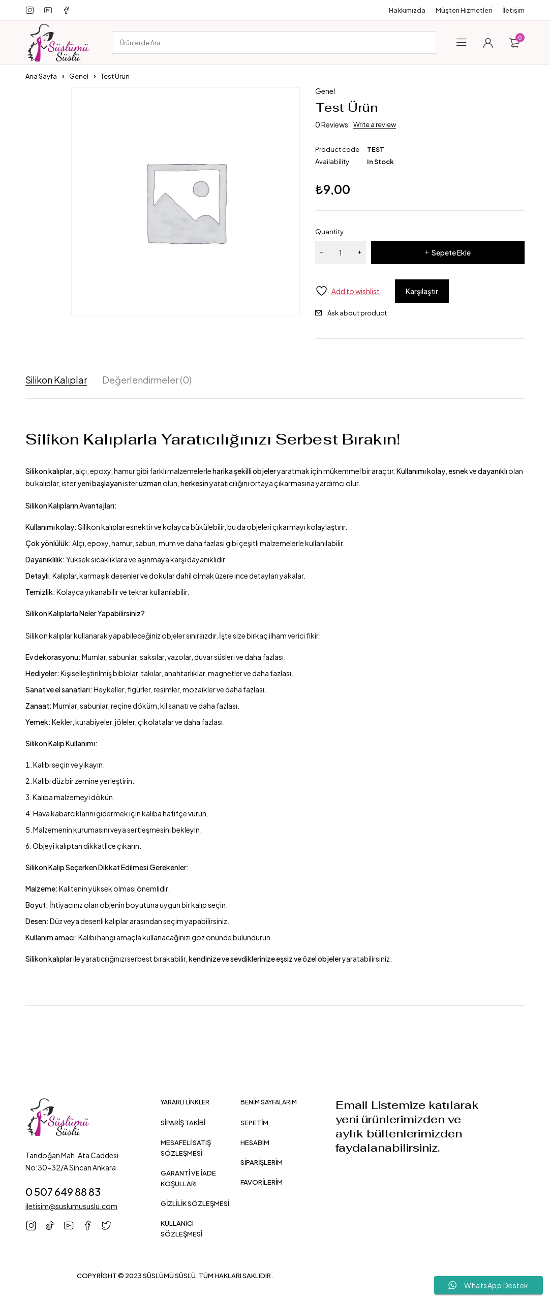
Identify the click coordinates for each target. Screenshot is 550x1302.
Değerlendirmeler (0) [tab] (147, 380)
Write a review (374, 124)
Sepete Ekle (451, 252)
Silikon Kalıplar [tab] (56, 380)
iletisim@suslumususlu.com (71, 1206)
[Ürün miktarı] (340, 252)
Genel (78, 76)
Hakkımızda (407, 10)
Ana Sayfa (41, 76)
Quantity (329, 232)
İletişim (513, 10)
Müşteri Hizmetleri (464, 10)
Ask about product (357, 313)
